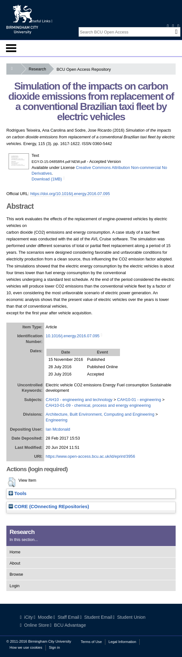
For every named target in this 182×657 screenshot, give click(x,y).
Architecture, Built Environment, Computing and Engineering (100, 414)
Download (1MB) (47, 179)
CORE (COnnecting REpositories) (49, 506)
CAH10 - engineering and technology (79, 399)
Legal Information (122, 642)
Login (14, 585)
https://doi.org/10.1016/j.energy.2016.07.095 (70, 193)
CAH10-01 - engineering (139, 399)
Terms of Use (91, 642)
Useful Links (41, 21)
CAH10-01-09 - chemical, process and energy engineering (98, 405)
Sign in (54, 647)
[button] (11, 482)
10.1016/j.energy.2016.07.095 (73, 335)
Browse (16, 574)
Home (15, 552)
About (15, 563)
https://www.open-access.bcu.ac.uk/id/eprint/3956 (90, 456)
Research (39, 69)
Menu (11, 48)
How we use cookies (26, 647)
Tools (17, 493)
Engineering (56, 420)
